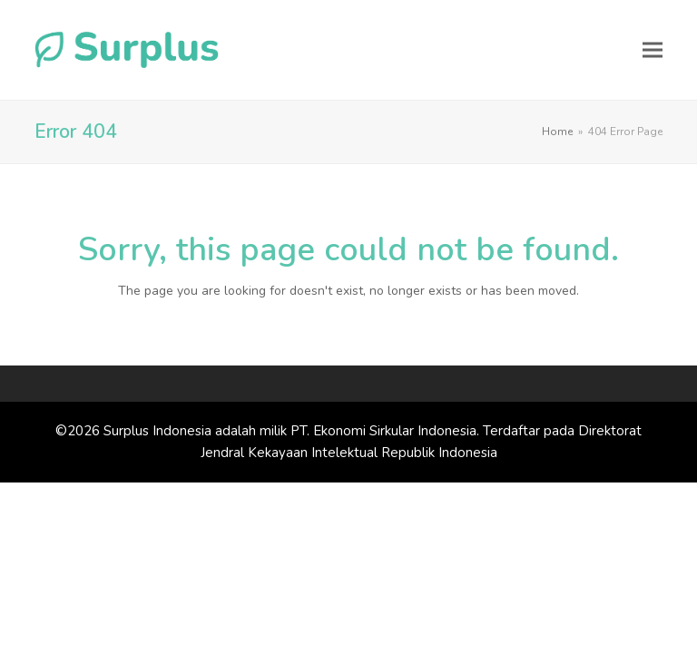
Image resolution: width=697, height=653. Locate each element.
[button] (653, 49)
